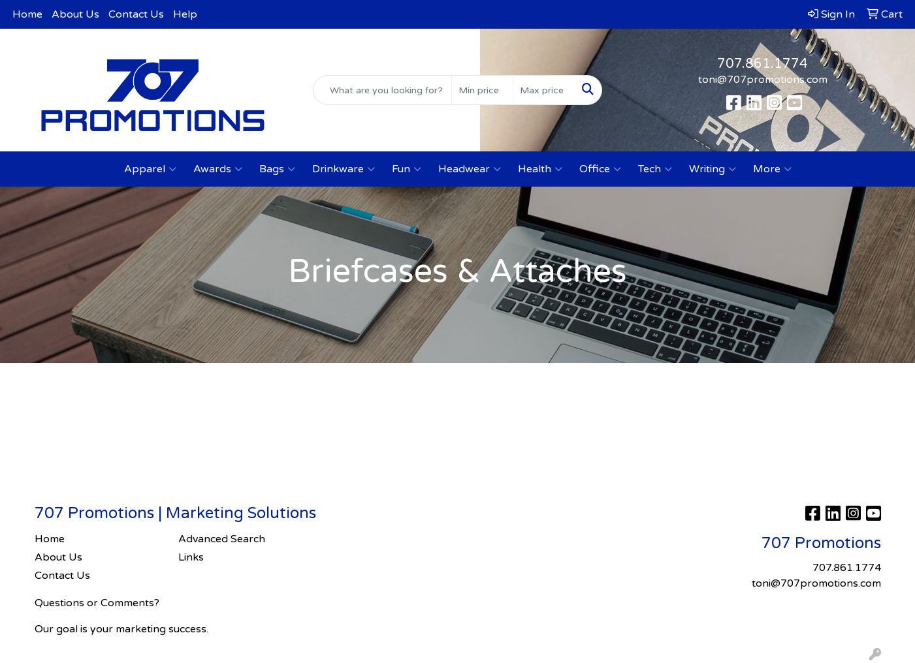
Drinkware (343, 169)
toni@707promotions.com (762, 79)
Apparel (150, 169)
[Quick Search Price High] (544, 90)
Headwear (469, 169)
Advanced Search (221, 539)
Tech (655, 169)
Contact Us (136, 14)
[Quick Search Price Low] (482, 90)
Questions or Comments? (97, 602)
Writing (712, 169)
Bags (277, 169)
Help (185, 14)
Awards (217, 169)
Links (191, 557)
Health (540, 169)
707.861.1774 (762, 64)
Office (600, 169)
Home (27, 14)
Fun (406, 169)
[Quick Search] (382, 90)
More (772, 169)
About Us (75, 14)
